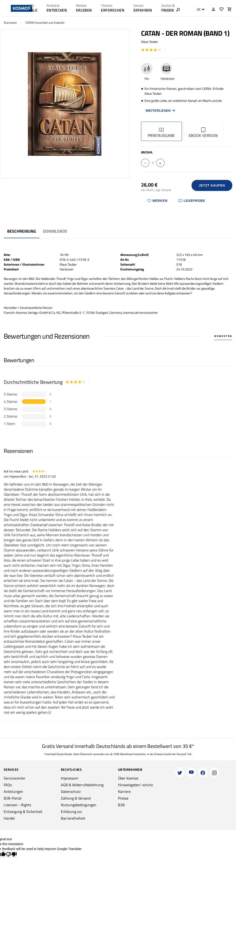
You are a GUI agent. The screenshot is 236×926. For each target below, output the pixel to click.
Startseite (10, 23)
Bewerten (223, 336)
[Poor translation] (11, 854)
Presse (123, 798)
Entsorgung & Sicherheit (23, 811)
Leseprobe (191, 200)
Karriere (124, 791)
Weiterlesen (161, 110)
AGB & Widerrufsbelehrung (82, 785)
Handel (9, 818)
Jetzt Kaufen (212, 185)
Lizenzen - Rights (17, 805)
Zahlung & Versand (76, 798)
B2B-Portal (12, 798)
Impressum (69, 778)
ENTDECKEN (57, 10)
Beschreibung (21, 231)
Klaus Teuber (149, 41)
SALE (33, 10)
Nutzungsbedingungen (78, 805)
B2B (121, 805)
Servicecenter (14, 778)
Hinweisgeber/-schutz (135, 785)
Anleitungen (13, 791)
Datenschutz (71, 791)
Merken (157, 200)
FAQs (8, 785)
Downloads (55, 231)
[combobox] (199, 9)
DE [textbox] (199, 9)
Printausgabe (161, 132)
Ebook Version (203, 132)
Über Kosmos (128, 778)
